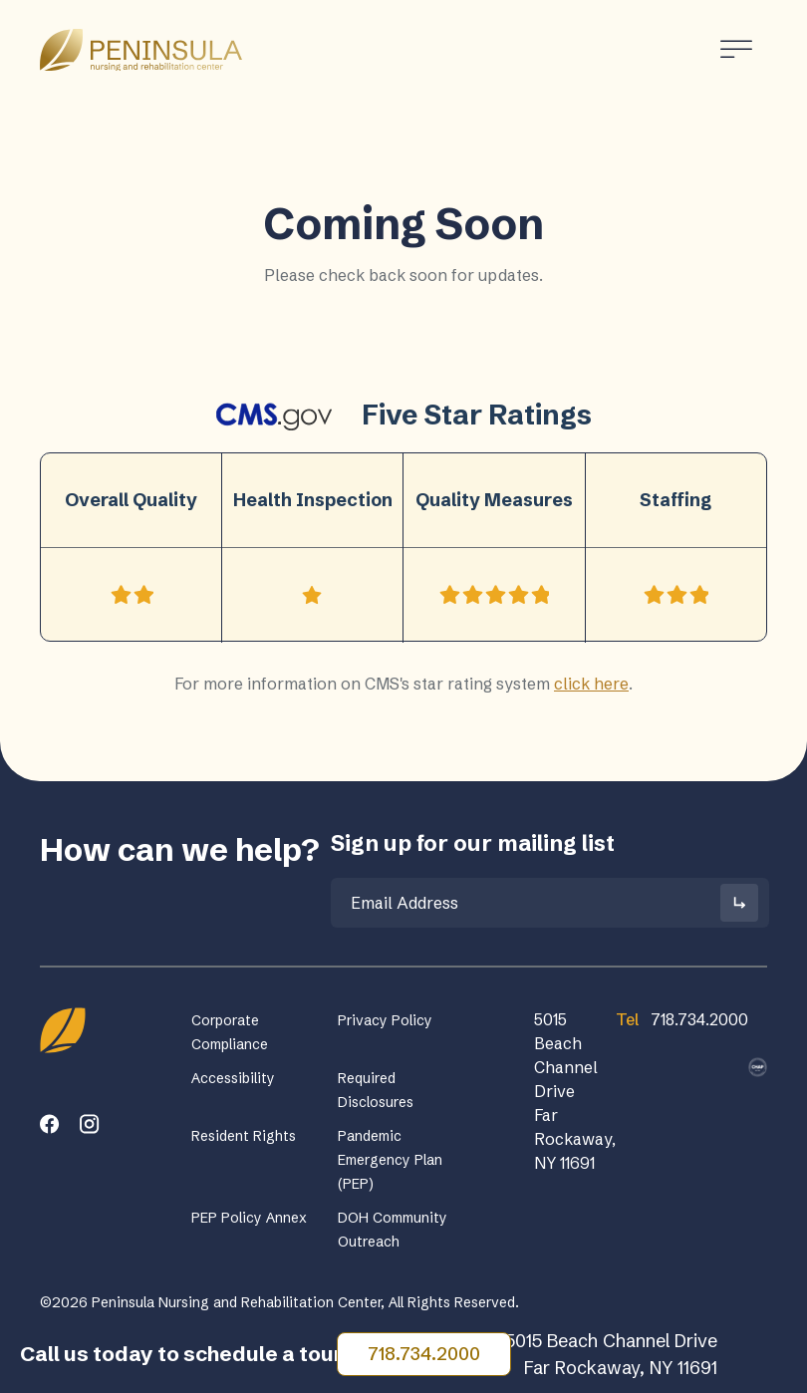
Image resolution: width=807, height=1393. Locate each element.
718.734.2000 (424, 1353)
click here (591, 684)
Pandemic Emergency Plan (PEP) (390, 1160)
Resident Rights (243, 1136)
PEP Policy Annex (249, 1218)
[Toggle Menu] (736, 49)
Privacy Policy (385, 1020)
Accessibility (233, 1078)
